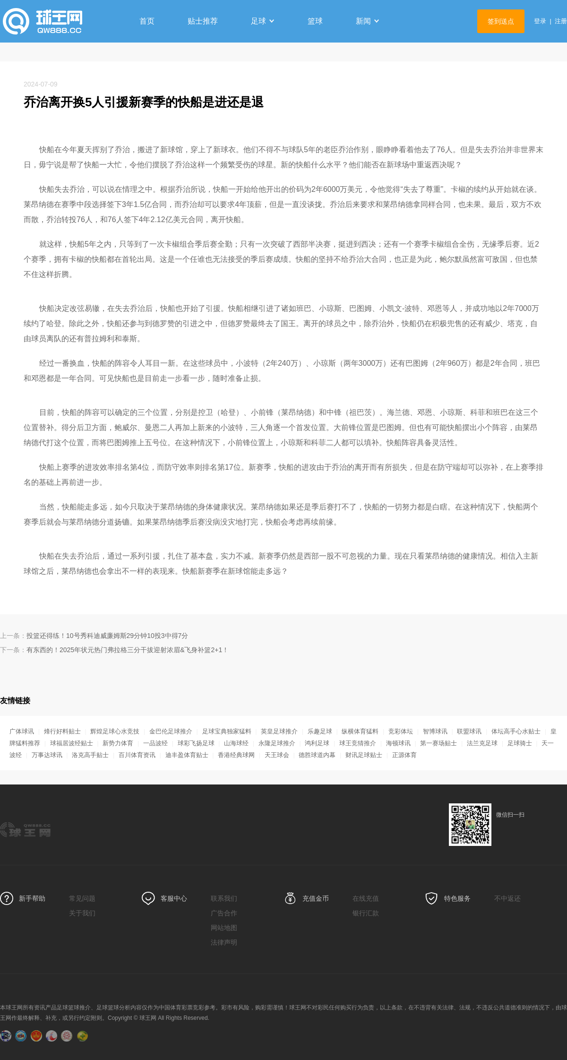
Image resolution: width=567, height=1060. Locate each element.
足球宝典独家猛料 (226, 731)
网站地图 (224, 927)
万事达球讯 (47, 754)
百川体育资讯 (137, 754)
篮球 (315, 21)
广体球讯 (21, 731)
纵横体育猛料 (360, 731)
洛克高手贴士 (90, 754)
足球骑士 (519, 743)
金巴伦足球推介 (170, 731)
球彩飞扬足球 (196, 743)
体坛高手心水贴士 (516, 731)
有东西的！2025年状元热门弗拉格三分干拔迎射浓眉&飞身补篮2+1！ (127, 650)
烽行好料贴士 (62, 731)
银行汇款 (365, 913)
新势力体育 (118, 743)
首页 (147, 21)
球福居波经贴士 (71, 743)
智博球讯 (435, 731)
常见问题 (82, 898)
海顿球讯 (398, 743)
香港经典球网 (236, 754)
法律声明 (224, 942)
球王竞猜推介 (357, 743)
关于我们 (82, 913)
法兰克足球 (482, 743)
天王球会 (277, 754)
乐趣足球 (320, 731)
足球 (263, 21)
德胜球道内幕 (317, 754)
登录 (540, 21)
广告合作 (224, 913)
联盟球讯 (469, 731)
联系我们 (224, 898)
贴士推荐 (203, 21)
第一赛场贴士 (438, 743)
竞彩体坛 (400, 731)
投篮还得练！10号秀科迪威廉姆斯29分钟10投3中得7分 (107, 635)
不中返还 (507, 898)
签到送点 (501, 21)
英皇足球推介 (279, 731)
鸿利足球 (317, 743)
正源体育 (404, 754)
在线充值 (365, 898)
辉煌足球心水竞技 (114, 731)
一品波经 (155, 743)
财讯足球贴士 (363, 754)
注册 (561, 21)
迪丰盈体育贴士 (186, 754)
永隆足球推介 (276, 743)
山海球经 (236, 743)
